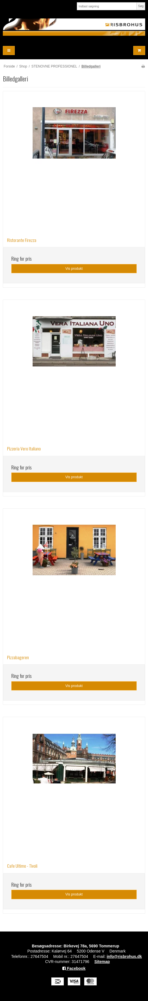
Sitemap (102, 961)
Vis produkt (74, 269)
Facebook (73, 968)
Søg (140, 6)
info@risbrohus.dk (124, 956)
